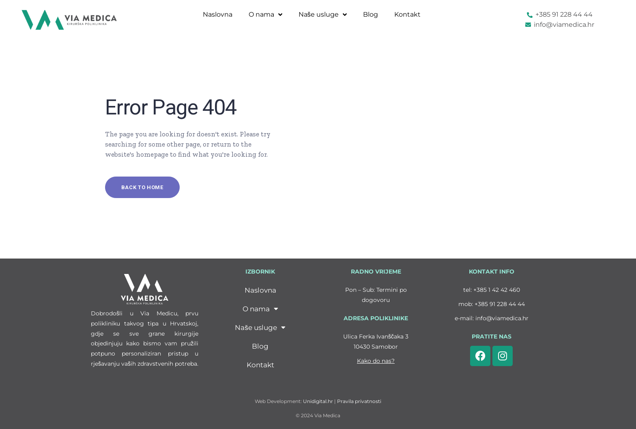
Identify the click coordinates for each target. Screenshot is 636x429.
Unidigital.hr (318, 401)
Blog (370, 14)
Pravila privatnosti (359, 401)
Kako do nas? (376, 360)
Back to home (142, 187)
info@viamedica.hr (502, 318)
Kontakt (407, 14)
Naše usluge (323, 14)
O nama (265, 14)
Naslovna (217, 14)
